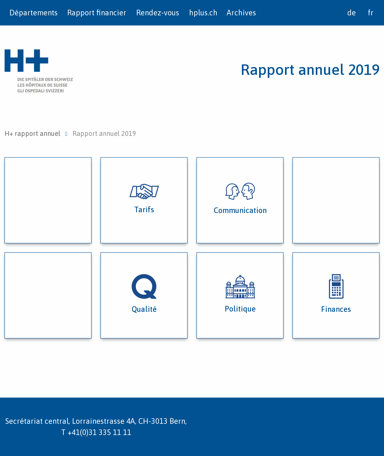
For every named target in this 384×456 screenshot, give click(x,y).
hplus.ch (203, 12)
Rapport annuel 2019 (310, 69)
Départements (33, 12)
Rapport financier (96, 12)
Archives (241, 12)
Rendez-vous (157, 12)
